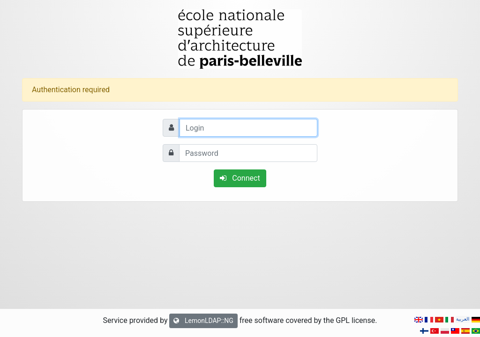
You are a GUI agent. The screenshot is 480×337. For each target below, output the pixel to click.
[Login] (248, 128)
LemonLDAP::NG (203, 320)
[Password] (248, 153)
